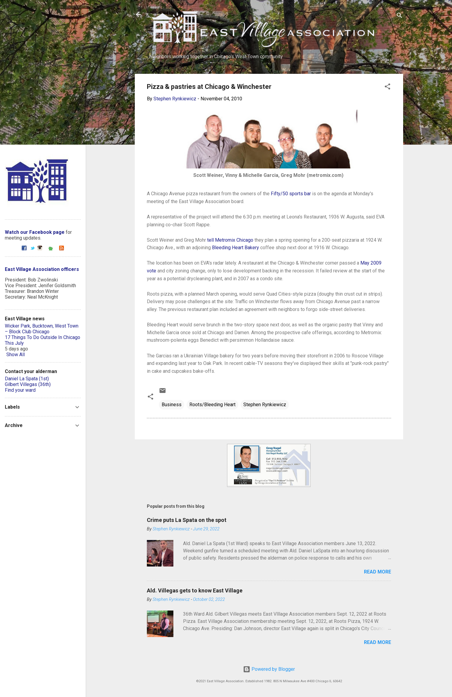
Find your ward (20, 390)
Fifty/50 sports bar (291, 193)
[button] (387, 87)
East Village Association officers (42, 269)
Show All (15, 354)
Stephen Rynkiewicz (264, 404)
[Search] (399, 16)
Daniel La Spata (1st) (27, 378)
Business (172, 404)
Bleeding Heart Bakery (235, 247)
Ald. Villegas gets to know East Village (194, 590)
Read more (377, 572)
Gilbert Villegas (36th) (28, 384)
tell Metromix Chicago (230, 240)
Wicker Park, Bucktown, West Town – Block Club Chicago (41, 328)
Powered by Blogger (269, 669)
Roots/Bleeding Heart (212, 404)
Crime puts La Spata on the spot (186, 520)
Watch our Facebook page (35, 232)
